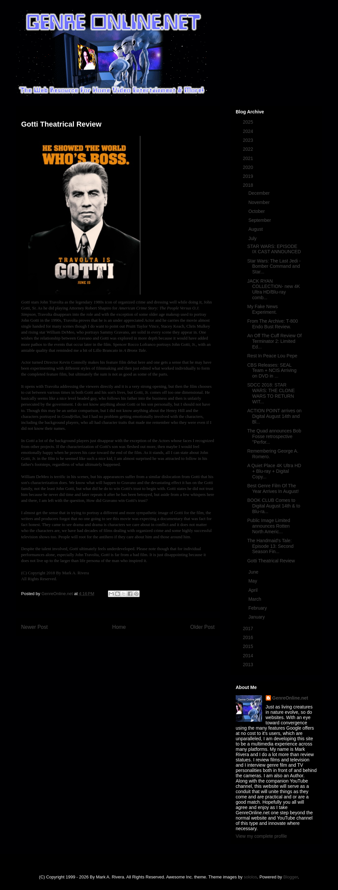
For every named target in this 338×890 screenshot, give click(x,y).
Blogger (290, 876)
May (253, 581)
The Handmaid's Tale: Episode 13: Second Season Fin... (270, 546)
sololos (250, 876)
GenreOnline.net (290, 698)
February (258, 608)
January (257, 617)
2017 (248, 628)
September (260, 220)
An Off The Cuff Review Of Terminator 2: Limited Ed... (274, 341)
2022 (248, 149)
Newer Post (34, 627)
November (259, 202)
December (259, 193)
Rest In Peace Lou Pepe (272, 355)
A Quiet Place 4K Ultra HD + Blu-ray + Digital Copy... (274, 471)
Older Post (202, 627)
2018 (248, 185)
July (253, 238)
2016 (248, 637)
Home (119, 627)
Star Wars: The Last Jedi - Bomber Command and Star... (274, 266)
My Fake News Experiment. (262, 309)
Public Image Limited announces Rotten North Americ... (268, 526)
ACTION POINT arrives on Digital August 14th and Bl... (274, 416)
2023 (248, 140)
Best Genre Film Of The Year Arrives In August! (273, 488)
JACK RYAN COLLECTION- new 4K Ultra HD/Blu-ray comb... (273, 289)
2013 (248, 664)
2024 (248, 131)
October (257, 211)
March (255, 599)
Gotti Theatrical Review (271, 560)
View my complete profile (261, 836)
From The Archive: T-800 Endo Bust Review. (272, 323)
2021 (248, 158)
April (253, 590)
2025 (248, 122)
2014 (248, 655)
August (256, 229)
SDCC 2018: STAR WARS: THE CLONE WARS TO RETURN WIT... (271, 393)
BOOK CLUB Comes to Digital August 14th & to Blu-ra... (273, 506)
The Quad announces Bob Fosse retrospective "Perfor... (274, 436)
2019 (248, 176)
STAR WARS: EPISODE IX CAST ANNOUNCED (274, 249)
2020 (248, 167)
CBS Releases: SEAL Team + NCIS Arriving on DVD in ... (271, 370)
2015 (248, 646)
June (253, 572)
